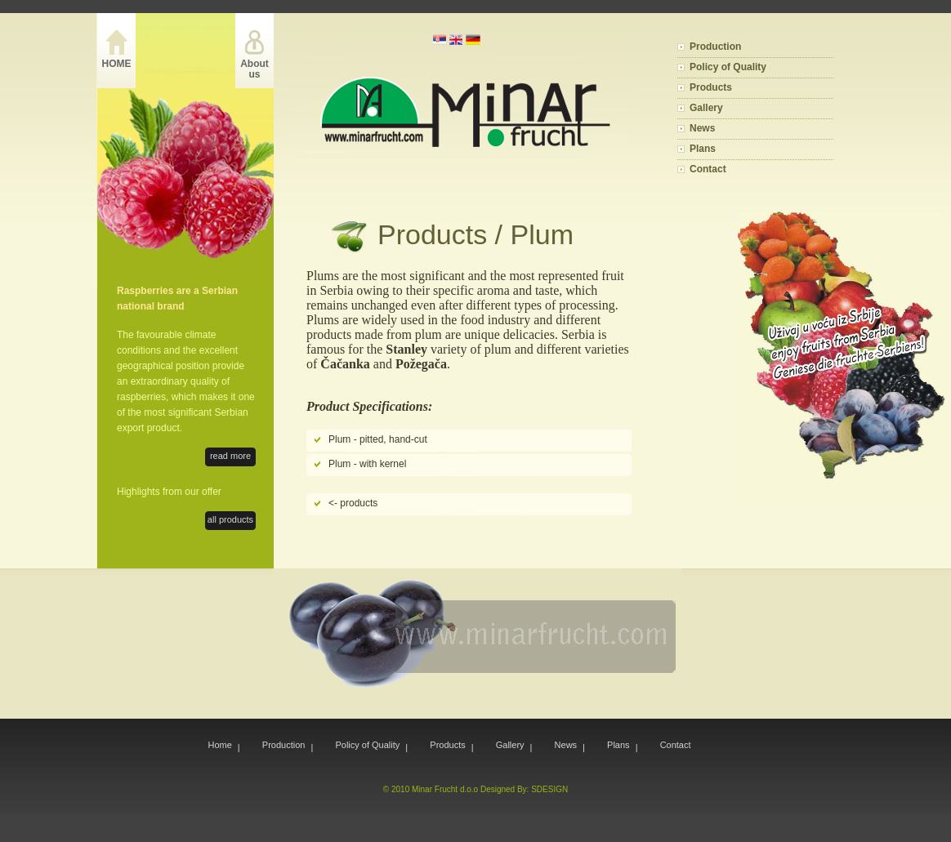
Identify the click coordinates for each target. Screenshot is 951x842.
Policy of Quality (728, 67)
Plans (703, 148)
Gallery (706, 108)
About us (254, 69)
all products (230, 519)
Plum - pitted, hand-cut (377, 439)
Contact (708, 169)
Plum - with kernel (367, 464)
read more (230, 456)
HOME (117, 63)
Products (711, 87)
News (702, 128)
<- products (352, 503)
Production (715, 46)
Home (220, 745)
